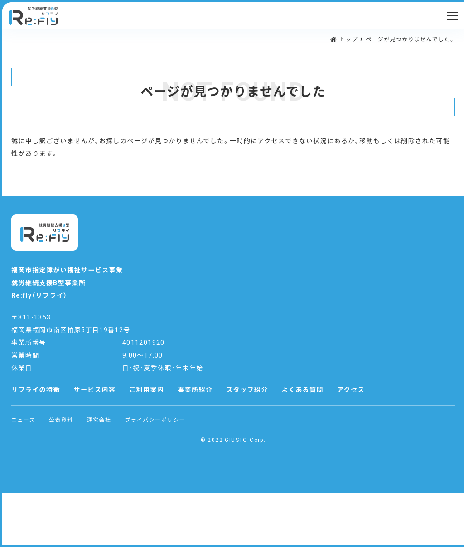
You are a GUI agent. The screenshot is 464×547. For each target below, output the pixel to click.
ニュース (23, 420)
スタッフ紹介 (247, 389)
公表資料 (61, 420)
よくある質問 (303, 389)
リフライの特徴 (35, 389)
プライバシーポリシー (155, 420)
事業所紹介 (195, 389)
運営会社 (99, 420)
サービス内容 (95, 389)
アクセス (351, 389)
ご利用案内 (146, 389)
